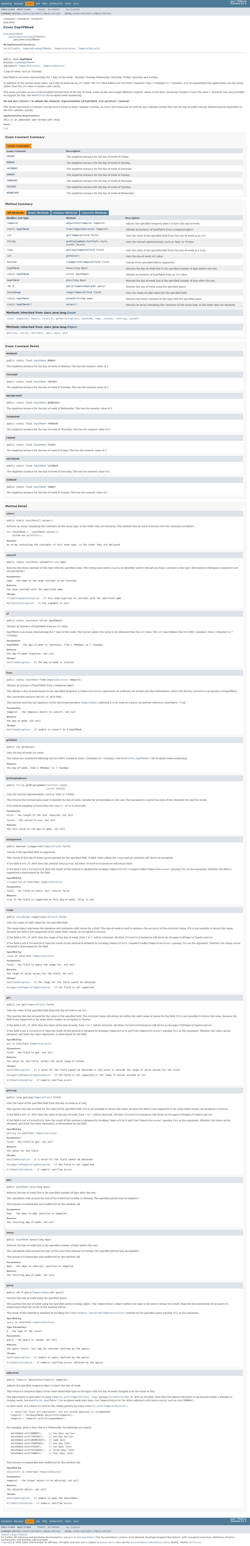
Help (76, 4)
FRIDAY (11, 156)
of (67, 274)
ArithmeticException (20, 1080)
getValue (71, 255)
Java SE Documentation (81, 1537)
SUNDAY (11, 174)
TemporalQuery (83, 286)
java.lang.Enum (18, 36)
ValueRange (14, 292)
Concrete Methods (94, 212)
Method (56, 13)
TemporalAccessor (65, 48)
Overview (6, 4)
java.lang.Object (13, 33)
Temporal (12, 223)
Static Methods (38, 212)
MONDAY (11, 162)
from (69, 229)
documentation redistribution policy (150, 1542)
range (69, 292)
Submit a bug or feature (14, 1534)
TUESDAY (11, 186)
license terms (107, 1542)
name (98, 318)
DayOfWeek (36, 36)
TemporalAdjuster (89, 48)
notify (24, 333)
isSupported (73, 262)
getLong (71, 249)
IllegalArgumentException (23, 598)
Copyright (6, 1542)
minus (69, 268)
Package (18, 4)
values (70, 304)
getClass (12, 333)
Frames (41, 9)
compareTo (22, 318)
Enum (17, 62)
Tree (44, 4)
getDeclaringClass (67, 318)
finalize (47, 318)
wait (49, 333)
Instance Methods (65, 212)
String (11, 241)
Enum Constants (32, 13)
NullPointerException (20, 603)
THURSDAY (12, 180)
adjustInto (73, 223)
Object (72, 327)
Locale (70, 244)
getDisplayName (75, 241)
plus (69, 280)
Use (38, 4)
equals (35, 318)
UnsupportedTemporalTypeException (28, 987)
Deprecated (56, 4)
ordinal (108, 318)
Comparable (29, 48)
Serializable (11, 48)
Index (68, 4)
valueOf (71, 298)
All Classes (73, 9)
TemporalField (80, 235)
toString (121, 318)
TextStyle (93, 241)
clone (10, 318)
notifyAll (37, 333)
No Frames (54, 9)
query (69, 286)
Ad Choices (195, 1542)
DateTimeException (18, 662)
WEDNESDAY (13, 192)
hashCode (87, 318)
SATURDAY (12, 168)
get (68, 235)
